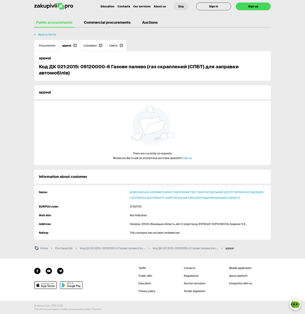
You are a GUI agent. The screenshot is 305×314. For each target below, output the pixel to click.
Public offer (145, 276)
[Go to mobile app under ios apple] (45, 285)
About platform (238, 276)
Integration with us (240, 283)
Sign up (253, 6)
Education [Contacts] (107, 6)
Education (144, 283)
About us (160, 6)
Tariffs (142, 268)
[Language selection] (181, 6)
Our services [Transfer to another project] (142, 6)
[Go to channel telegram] (60, 270)
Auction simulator (195, 283)
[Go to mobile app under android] (71, 285)
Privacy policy (146, 291)
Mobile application (240, 268)
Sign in (213, 6)
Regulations (191, 276)
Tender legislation (194, 291)
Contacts (123, 6)
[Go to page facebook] (37, 270)
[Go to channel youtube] (49, 270)
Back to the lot (47, 34)
